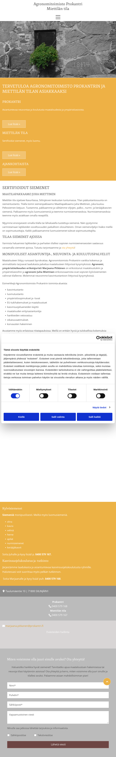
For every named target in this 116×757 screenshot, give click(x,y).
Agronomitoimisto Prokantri (58, 4)
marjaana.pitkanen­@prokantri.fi (24, 626)
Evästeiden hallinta (57, 632)
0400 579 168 (59, 606)
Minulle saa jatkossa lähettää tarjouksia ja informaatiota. (37, 728)
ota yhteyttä (68, 247)
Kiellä (21, 417)
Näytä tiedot (99, 407)
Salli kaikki (95, 417)
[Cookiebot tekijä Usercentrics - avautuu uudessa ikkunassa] (98, 338)
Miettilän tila (58, 8)
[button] (58, 17)
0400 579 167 (59, 615)
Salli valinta (58, 417)
